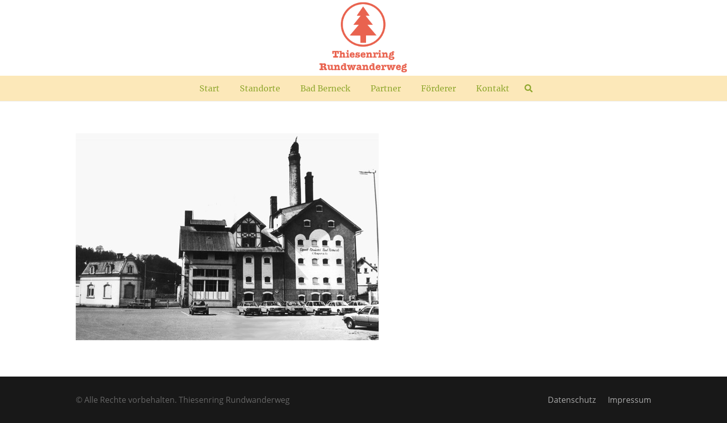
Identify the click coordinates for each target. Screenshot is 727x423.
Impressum (629, 399)
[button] (528, 88)
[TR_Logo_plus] (363, 38)
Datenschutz (572, 399)
